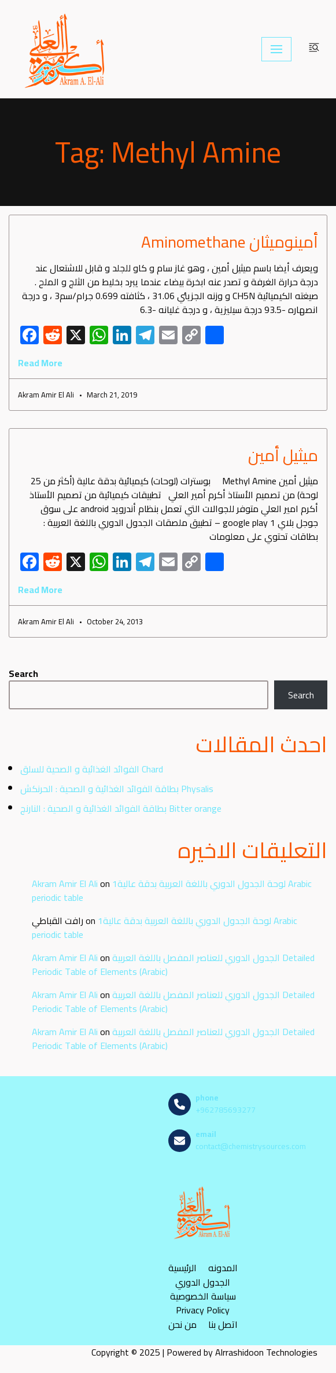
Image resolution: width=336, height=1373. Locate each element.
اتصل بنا (223, 1324)
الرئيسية (182, 1267)
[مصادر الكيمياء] (66, 49)
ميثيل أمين (283, 455)
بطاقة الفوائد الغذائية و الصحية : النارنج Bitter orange (120, 808)
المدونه (223, 1267)
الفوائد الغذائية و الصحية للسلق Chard (91, 769)
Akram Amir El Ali (65, 883)
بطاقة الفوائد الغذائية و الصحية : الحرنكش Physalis (116, 788)
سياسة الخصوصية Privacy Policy (203, 1303)
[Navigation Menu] (276, 49)
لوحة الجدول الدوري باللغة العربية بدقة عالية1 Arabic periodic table (172, 890)
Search (23, 673)
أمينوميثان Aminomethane (229, 242)
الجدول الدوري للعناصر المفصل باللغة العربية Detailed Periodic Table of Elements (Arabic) (173, 964)
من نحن (182, 1324)
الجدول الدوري (202, 1282)
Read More (40, 363)
